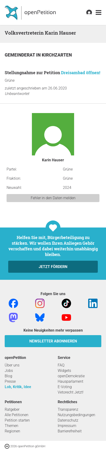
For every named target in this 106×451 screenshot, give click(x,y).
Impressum (67, 425)
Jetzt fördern (53, 266)
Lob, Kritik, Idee (18, 387)
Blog (8, 376)
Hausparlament (70, 381)
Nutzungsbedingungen (76, 415)
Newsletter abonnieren (53, 341)
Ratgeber (12, 409)
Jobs (9, 370)
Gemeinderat (20, 55)
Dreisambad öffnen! (80, 72)
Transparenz (68, 409)
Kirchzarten (57, 55)
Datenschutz (68, 420)
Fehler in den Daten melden (53, 198)
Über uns (12, 365)
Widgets (64, 370)
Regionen (12, 431)
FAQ (61, 365)
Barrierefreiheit (70, 431)
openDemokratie (71, 376)
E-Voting (65, 387)
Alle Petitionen (16, 415)
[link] (98, 13)
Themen (11, 425)
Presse (10, 381)
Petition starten (17, 420)
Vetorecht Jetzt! (70, 392)
